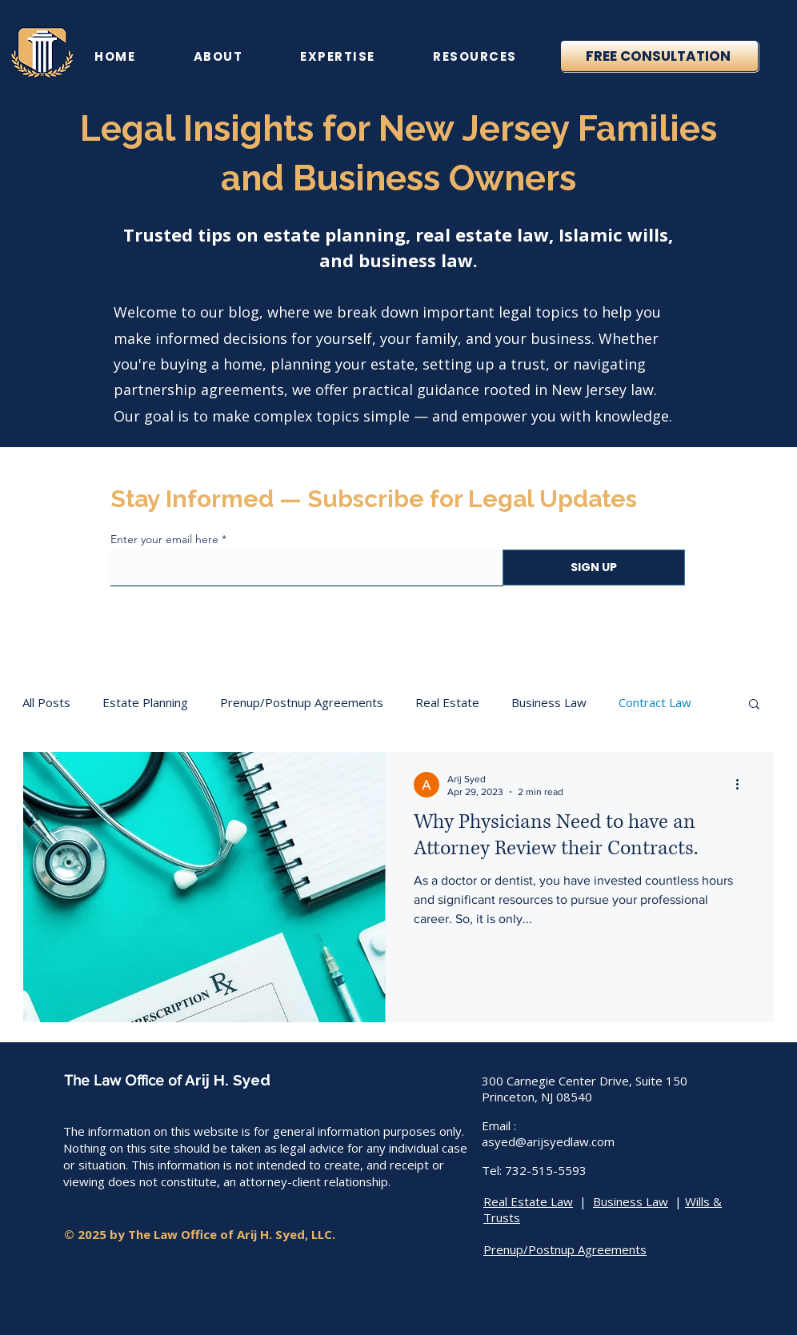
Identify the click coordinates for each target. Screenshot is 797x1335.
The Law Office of (124, 1080)
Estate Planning (145, 702)
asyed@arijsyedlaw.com (548, 1141)
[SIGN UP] (594, 568)
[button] (754, 705)
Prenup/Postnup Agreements (301, 702)
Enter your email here (164, 539)
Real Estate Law (528, 1201)
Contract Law (655, 702)
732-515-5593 (546, 1170)
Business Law (549, 702)
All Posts (46, 702)
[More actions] (742, 784)
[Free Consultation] (659, 56)
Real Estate (447, 702)
